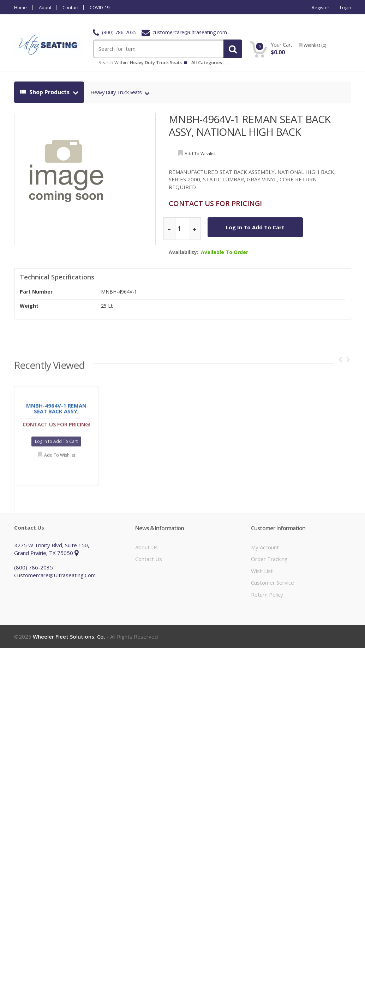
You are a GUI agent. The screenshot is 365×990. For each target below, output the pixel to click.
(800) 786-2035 (115, 32)
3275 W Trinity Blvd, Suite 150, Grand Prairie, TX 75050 (51, 549)
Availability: (183, 252)
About (45, 7)
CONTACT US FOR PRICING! (215, 203)
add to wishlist (200, 154)
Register (320, 7)
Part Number (36, 291)
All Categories (211, 62)
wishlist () (312, 45)
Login (345, 7)
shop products (45, 92)
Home (20, 7)
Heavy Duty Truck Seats (116, 92)
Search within (113, 62)
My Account (265, 547)
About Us (146, 547)
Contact (70, 7)
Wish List (262, 570)
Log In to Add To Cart (255, 227)
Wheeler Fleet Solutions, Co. (69, 636)
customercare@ (184, 32)
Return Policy (267, 594)
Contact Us (148, 558)
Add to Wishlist (59, 457)
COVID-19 (99, 7)
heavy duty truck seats (159, 62)
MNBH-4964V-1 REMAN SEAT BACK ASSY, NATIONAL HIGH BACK (249, 125)
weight (29, 305)
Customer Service (272, 582)
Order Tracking (269, 558)
